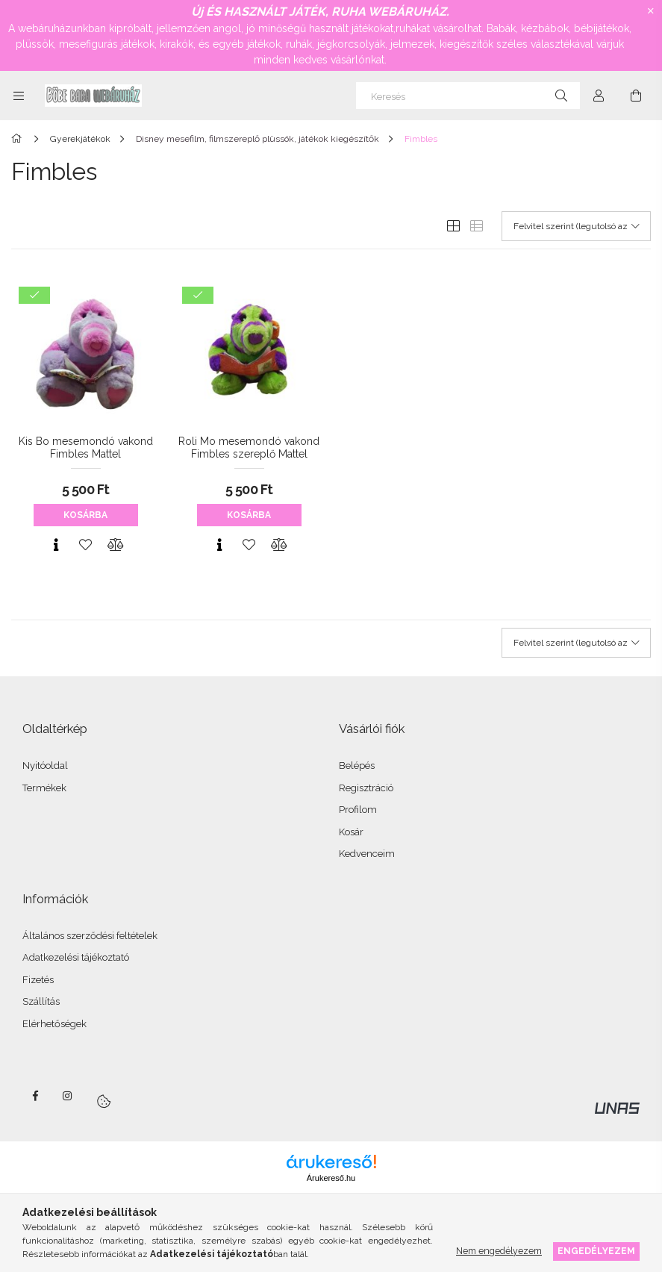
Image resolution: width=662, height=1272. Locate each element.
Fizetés (38, 979)
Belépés (357, 765)
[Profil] (598, 95)
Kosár (351, 832)
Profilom (358, 809)
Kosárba (85, 515)
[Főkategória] (19, 139)
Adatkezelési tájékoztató (75, 957)
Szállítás (41, 1001)
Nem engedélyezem (499, 1250)
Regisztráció (366, 788)
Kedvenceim (367, 853)
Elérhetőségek (54, 1023)
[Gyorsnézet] (56, 545)
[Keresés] (468, 95)
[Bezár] (651, 11)
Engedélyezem (596, 1250)
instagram (68, 1096)
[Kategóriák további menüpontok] (18, 95)
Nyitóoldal (45, 765)
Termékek (44, 788)
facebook (35, 1096)
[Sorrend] (576, 226)
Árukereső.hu (331, 1177)
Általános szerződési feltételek (89, 935)
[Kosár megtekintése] (636, 95)
